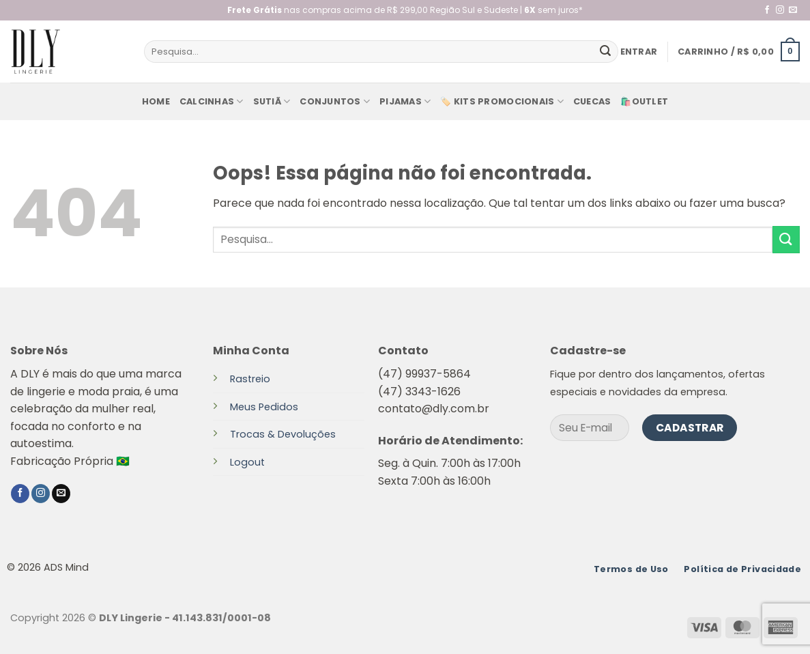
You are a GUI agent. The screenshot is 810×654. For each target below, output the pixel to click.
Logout (247, 462)
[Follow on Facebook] (767, 10)
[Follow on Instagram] (780, 10)
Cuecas (592, 101)
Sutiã (272, 101)
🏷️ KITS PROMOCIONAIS (501, 101)
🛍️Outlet (644, 101)
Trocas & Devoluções (283, 434)
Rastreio (250, 379)
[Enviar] (605, 51)
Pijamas (405, 101)
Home (156, 101)
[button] (639, 52)
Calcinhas (211, 101)
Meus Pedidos (264, 407)
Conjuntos (335, 101)
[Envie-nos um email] (793, 10)
